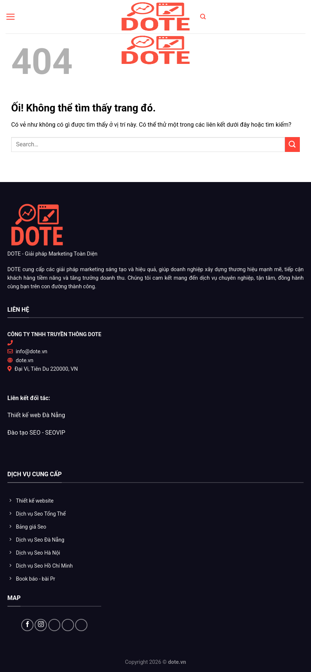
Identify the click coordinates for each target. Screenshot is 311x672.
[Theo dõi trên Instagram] (41, 625)
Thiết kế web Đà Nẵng (36, 415)
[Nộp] (292, 144)
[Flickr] (81, 625)
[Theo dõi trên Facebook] (27, 625)
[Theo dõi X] (54, 625)
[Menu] (11, 16)
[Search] (203, 17)
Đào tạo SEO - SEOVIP (36, 432)
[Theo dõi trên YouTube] (68, 625)
